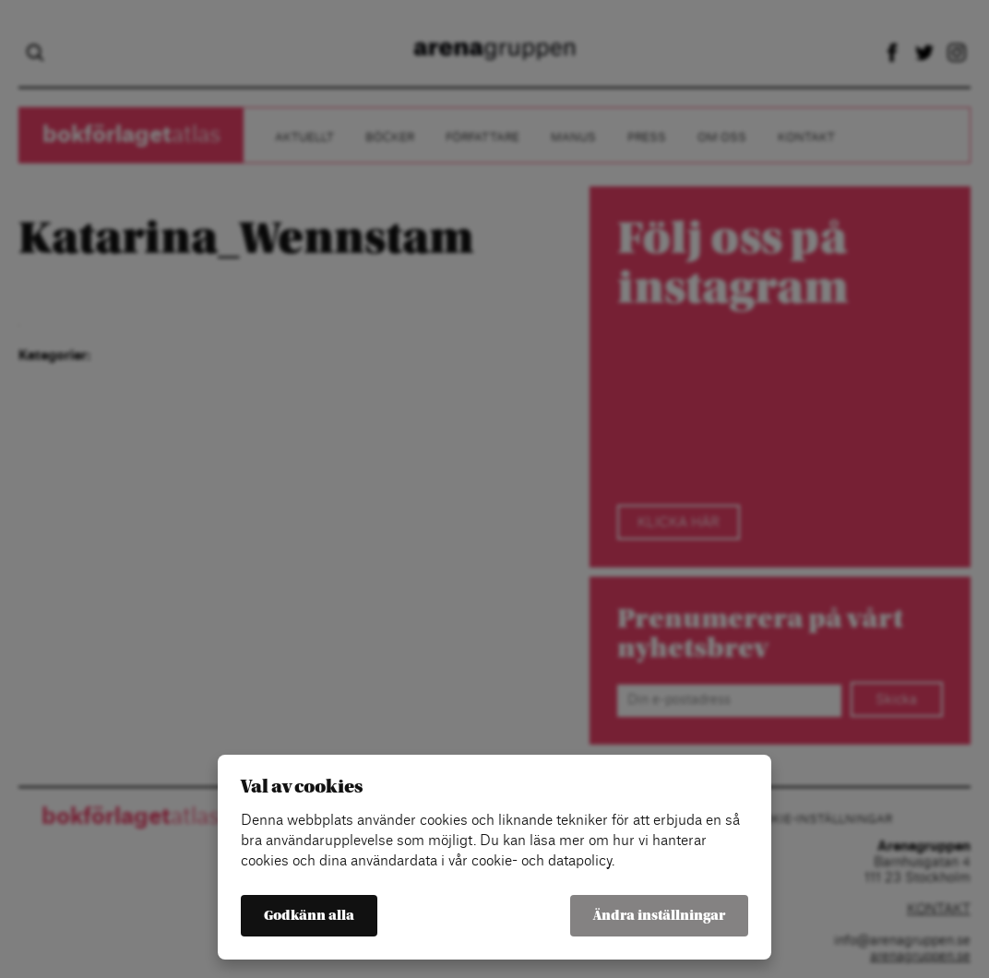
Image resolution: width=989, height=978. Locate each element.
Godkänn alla (309, 916)
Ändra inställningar (659, 916)
